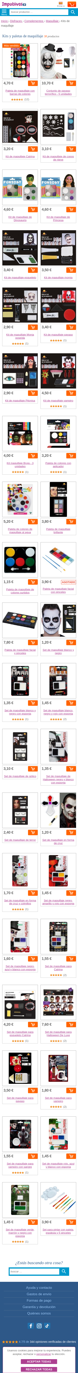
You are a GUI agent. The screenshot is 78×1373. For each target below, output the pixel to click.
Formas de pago (39, 1300)
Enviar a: (61, 4)
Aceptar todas (39, 1361)
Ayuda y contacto (39, 1288)
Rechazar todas (39, 1369)
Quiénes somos (39, 1313)
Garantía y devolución (39, 1307)
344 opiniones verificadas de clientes (53, 1341)
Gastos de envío (39, 1294)
